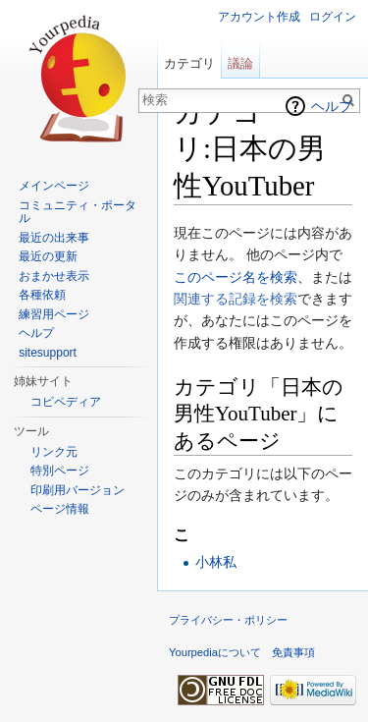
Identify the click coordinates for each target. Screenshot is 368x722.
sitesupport (48, 353)
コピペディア (65, 402)
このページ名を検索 (235, 277)
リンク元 (54, 452)
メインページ (54, 186)
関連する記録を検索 (235, 298)
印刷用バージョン (77, 490)
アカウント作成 (259, 17)
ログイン (332, 17)
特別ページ (59, 470)
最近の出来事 (54, 238)
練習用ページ (54, 314)
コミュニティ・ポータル (77, 212)
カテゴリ (189, 63)
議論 (240, 63)
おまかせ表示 (54, 276)
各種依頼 (42, 295)
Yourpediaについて (215, 652)
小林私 (216, 562)
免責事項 (293, 652)
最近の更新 (48, 256)
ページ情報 (59, 509)
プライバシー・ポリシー (228, 620)
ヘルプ (331, 106)
